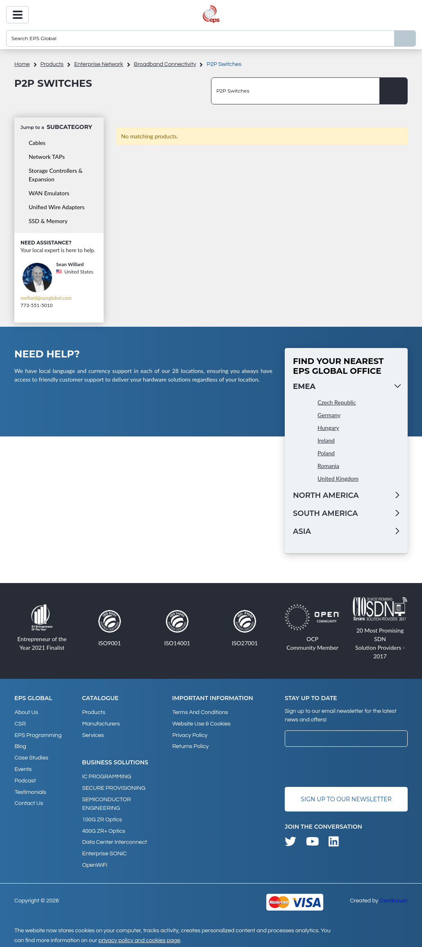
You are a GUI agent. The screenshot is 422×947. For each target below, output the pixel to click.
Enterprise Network (98, 64)
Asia (302, 531)
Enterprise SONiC (104, 851)
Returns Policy (190, 745)
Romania (328, 465)
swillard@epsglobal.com (46, 298)
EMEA (304, 386)
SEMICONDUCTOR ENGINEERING (106, 802)
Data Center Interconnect (114, 840)
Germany (329, 414)
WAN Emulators (49, 193)
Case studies (31, 756)
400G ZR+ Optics (103, 829)
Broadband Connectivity (165, 64)
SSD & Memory (48, 220)
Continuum (393, 897)
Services (93, 734)
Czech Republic (337, 402)
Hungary (328, 427)
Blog (20, 745)
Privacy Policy (189, 734)
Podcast (25, 779)
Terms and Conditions (200, 712)
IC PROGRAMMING (106, 776)
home (22, 64)
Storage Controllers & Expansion (56, 175)
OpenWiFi (94, 862)
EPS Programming (37, 734)
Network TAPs (47, 156)
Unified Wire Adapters (56, 206)
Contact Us (28, 801)
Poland (326, 453)
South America (325, 513)
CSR (20, 723)
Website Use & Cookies (201, 723)
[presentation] (347, 767)
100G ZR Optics (102, 817)
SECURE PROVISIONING (113, 787)
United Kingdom (338, 478)
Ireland (326, 440)
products (52, 64)
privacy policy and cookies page (139, 937)
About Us (26, 712)
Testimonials (30, 790)
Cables (37, 142)
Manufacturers (101, 723)
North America (326, 495)
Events (23, 768)
